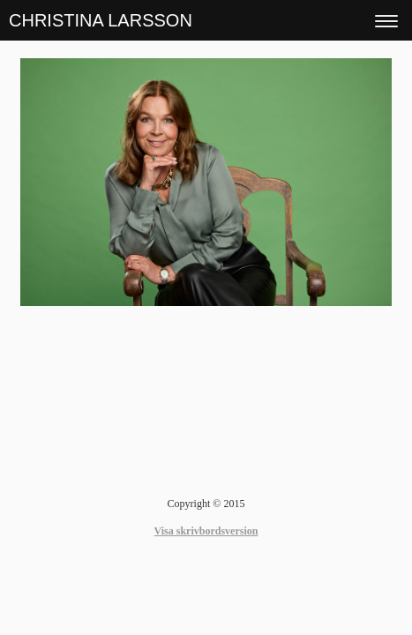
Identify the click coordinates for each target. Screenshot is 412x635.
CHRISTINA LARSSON (100, 20)
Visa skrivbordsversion (206, 531)
